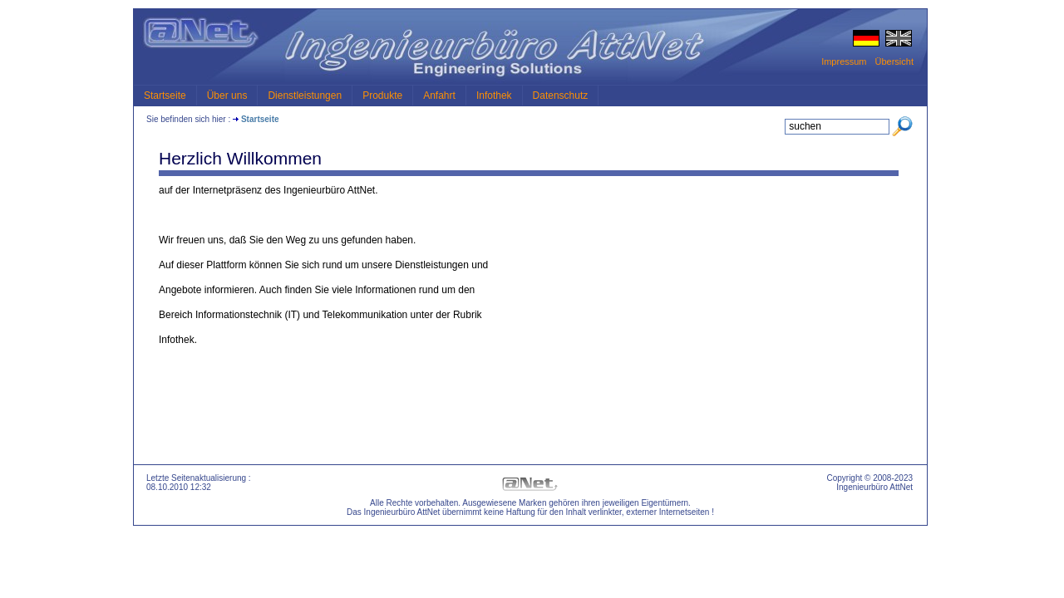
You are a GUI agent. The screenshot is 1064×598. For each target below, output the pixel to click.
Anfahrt (439, 95)
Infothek (494, 95)
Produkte (382, 95)
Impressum (843, 61)
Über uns (227, 95)
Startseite (165, 95)
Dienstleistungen (305, 95)
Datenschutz (561, 95)
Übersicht (894, 61)
